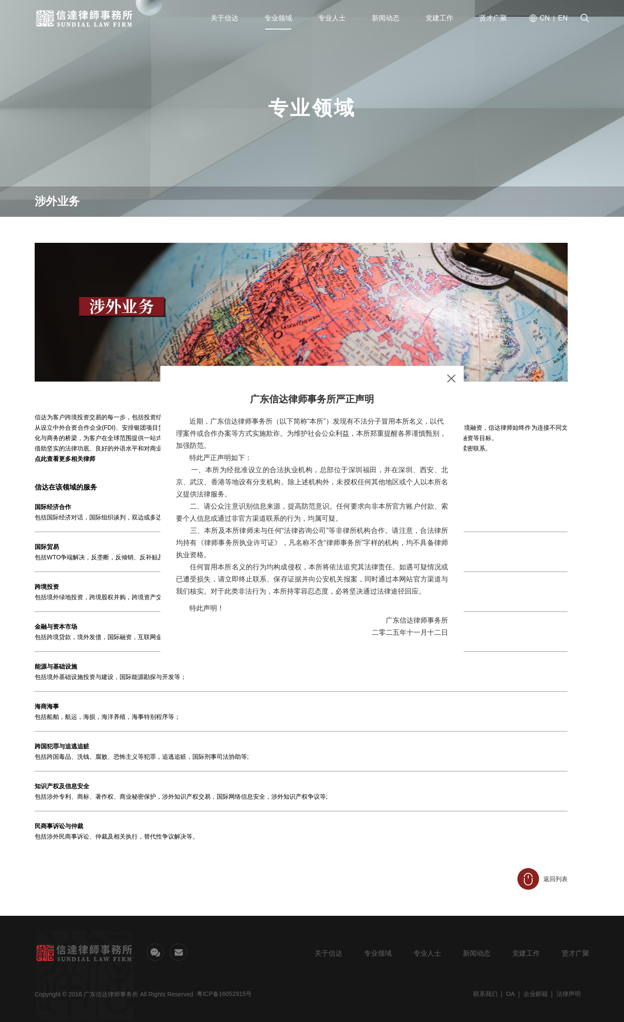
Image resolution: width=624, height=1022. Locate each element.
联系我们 (485, 993)
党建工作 (526, 953)
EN (563, 18)
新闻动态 (477, 953)
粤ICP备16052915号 (224, 993)
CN (544, 18)
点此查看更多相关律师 (65, 458)
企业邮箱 (535, 993)
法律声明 (568, 993)
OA (510, 993)
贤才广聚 (575, 953)
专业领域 (378, 953)
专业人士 (427, 953)
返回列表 (542, 879)
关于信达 (328, 953)
